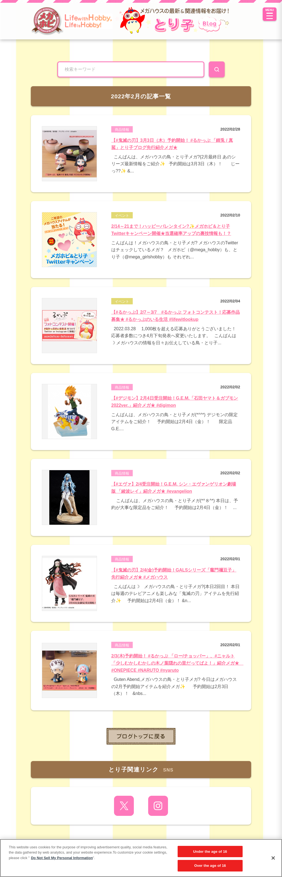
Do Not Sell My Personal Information (62, 858)
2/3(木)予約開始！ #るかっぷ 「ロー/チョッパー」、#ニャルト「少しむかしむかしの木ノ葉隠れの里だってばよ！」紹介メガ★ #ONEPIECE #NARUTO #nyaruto (177, 663)
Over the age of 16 (210, 866)
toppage (141, 736)
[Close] (273, 858)
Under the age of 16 (210, 851)
